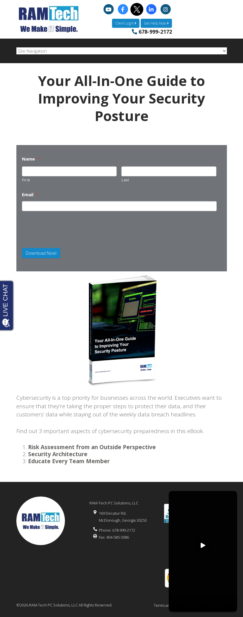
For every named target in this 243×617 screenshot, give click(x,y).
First (26, 179)
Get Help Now (156, 23)
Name (30, 159)
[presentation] (55, 224)
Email (30, 194)
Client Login (125, 23)
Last (125, 179)
